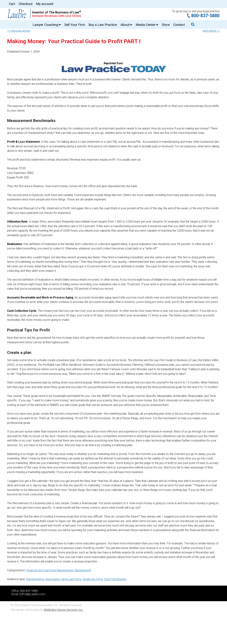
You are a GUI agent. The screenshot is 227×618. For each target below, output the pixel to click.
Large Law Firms (71, 579)
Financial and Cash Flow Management (49, 570)
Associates (52, 579)
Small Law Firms (92, 579)
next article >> (211, 30)
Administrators (35, 579)
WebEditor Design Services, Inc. (63, 609)
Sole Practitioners (115, 579)
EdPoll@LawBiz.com (32, 594)
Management (82, 570)
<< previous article (18, 30)
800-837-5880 (205, 15)
